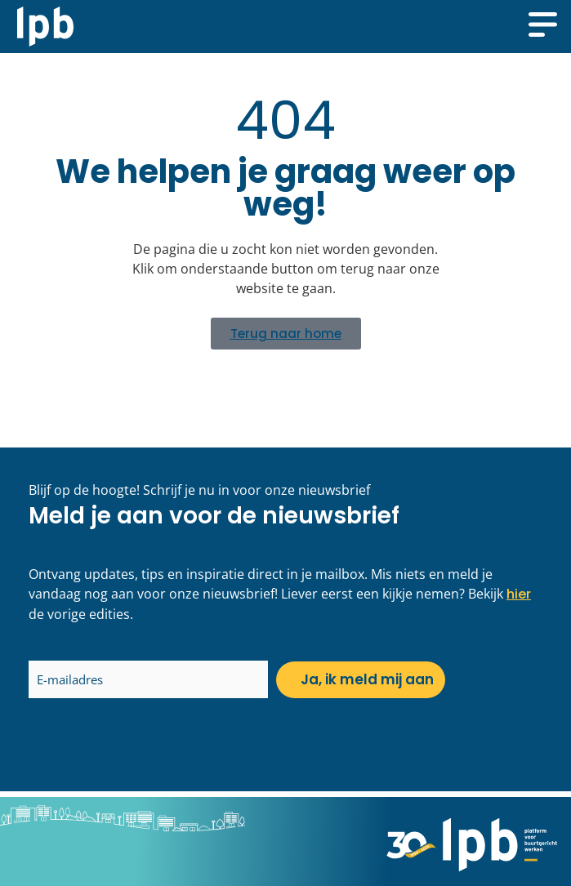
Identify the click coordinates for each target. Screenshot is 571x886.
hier (518, 594)
